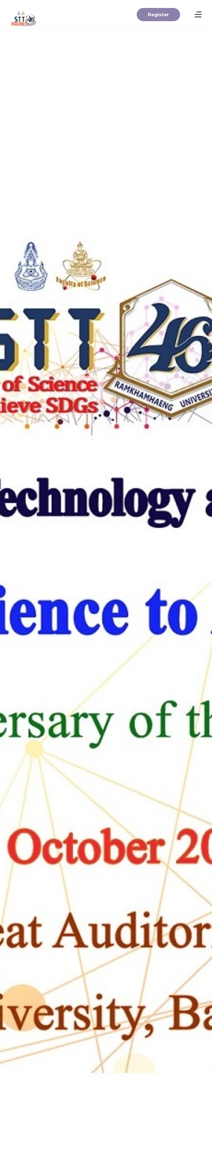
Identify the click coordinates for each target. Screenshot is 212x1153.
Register (158, 14)
